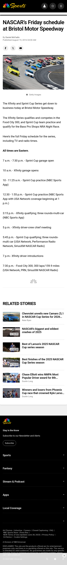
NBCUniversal (19, 542)
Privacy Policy (48, 535)
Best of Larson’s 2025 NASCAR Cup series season (40, 345)
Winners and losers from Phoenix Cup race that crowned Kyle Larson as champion (43, 391)
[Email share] (20, 48)
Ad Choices (7, 530)
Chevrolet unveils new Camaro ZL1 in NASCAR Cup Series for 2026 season (43, 315)
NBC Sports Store (10, 532)
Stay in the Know (11, 430)
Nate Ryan (26, 320)
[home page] (14, 6)
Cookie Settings (20, 537)
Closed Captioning (40, 530)
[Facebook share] (5, 48)
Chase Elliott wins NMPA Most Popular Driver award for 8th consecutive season (40, 376)
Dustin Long (27, 381)
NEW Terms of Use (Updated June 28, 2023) (21, 535)
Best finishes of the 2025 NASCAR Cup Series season (42, 361)
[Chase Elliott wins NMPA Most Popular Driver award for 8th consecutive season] (11, 377)
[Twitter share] (13, 48)
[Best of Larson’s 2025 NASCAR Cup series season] (11, 347)
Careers (27, 530)
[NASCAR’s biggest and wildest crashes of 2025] (11, 332)
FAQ (51, 530)
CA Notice (7, 537)
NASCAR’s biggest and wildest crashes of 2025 (40, 330)
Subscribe (9, 443)
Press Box (24, 532)
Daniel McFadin (12, 37)
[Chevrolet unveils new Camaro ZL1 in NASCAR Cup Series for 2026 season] (11, 316)
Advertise (18, 530)
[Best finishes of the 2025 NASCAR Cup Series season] (11, 362)
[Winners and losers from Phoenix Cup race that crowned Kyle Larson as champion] (11, 393)
